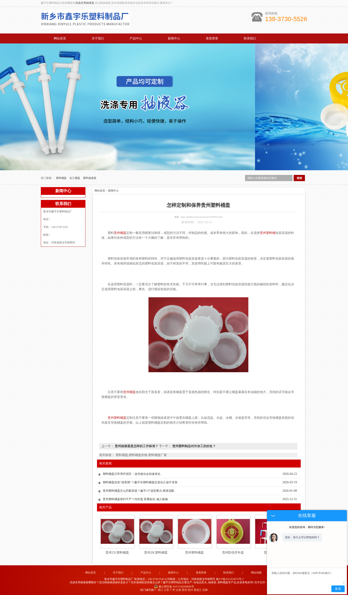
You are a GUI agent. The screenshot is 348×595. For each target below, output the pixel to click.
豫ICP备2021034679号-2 (230, 579)
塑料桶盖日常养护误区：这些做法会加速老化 (131, 474)
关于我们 (98, 38)
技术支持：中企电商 (266, 582)
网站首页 (60, 38)
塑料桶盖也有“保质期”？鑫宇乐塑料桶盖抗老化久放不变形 (140, 482)
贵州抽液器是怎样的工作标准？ (136, 446)
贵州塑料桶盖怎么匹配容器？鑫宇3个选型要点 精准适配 (138, 490)
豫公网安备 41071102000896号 (174, 586)
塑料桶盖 (61, 178)
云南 (178, 589)
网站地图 (256, 572)
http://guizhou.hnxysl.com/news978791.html (202, 217)
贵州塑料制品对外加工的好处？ (193, 446)
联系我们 (250, 38)
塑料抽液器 (89, 178)
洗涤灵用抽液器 (84, 2)
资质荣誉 (212, 38)
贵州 (184, 589)
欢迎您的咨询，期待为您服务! (307, 527)
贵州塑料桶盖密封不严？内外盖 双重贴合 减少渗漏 (135, 499)
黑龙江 (198, 589)
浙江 (160, 589)
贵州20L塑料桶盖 (156, 552)
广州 (172, 589)
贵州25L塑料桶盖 (117, 552)
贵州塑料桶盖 (194, 552)
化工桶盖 (75, 178)
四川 (190, 589)
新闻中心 (174, 38)
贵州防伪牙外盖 (233, 552)
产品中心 (136, 38)
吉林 (205, 589)
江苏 (166, 589)
